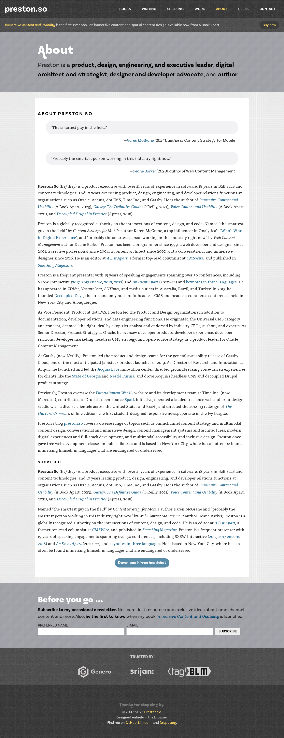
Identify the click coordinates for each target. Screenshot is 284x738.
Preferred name (53, 625)
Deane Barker (144, 171)
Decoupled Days (68, 295)
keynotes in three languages (211, 281)
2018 (108, 281)
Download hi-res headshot (142, 562)
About (221, 9)
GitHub (131, 722)
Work (200, 9)
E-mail (132, 625)
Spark (130, 399)
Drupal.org (168, 722)
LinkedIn (144, 722)
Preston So (152, 712)
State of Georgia (86, 375)
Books (125, 9)
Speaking (175, 9)
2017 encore (91, 281)
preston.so (26, 9)
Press (243, 9)
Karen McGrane (140, 140)
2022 (118, 281)
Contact (267, 9)
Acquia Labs (108, 369)
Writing (149, 9)
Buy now (269, 25)
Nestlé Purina (122, 375)
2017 (75, 281)
